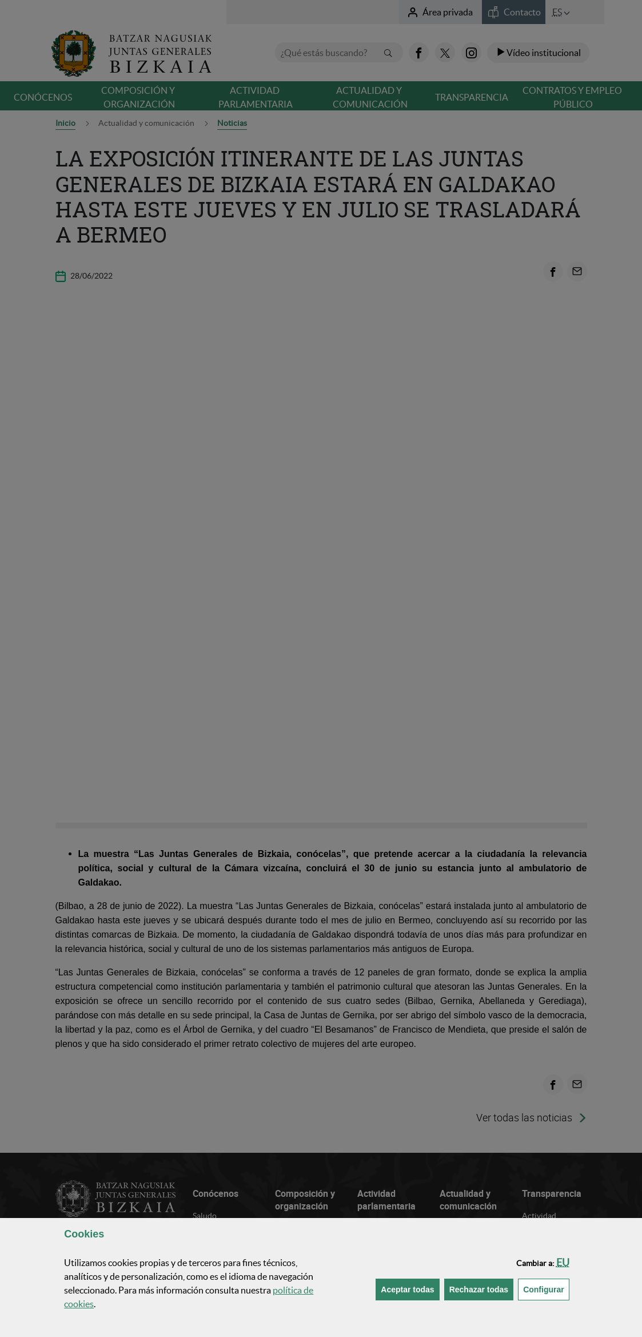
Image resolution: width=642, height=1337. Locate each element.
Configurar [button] (546, 1288)
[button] (562, 1262)
